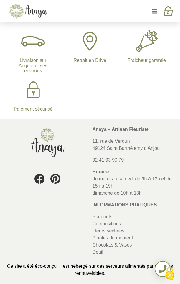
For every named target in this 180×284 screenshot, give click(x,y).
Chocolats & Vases (112, 244)
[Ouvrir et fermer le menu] (155, 11)
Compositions (107, 223)
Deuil (98, 252)
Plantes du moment (113, 237)
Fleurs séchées (109, 230)
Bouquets (103, 216)
